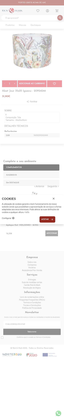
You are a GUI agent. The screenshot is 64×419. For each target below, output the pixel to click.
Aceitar (47, 219)
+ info (26, 212)
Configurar (8, 218)
